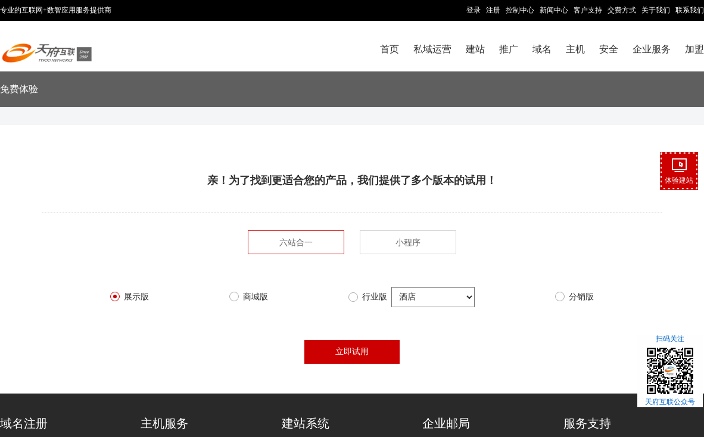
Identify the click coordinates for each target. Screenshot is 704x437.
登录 (473, 10)
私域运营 (432, 49)
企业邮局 (446, 423)
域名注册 (24, 423)
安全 (608, 49)
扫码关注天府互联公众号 (670, 370)
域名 (542, 49)
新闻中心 (554, 10)
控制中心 (520, 10)
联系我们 (689, 10)
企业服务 (652, 49)
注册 (493, 10)
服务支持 (587, 423)
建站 (475, 49)
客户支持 (588, 10)
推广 (508, 49)
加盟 (694, 49)
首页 (389, 49)
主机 (575, 49)
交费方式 (622, 10)
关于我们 (655, 10)
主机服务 (164, 423)
